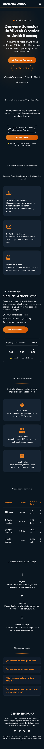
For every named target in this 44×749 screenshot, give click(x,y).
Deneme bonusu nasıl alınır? (20, 669)
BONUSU (14, 3)
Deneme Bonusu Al (22, 60)
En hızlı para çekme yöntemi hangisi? (20, 679)
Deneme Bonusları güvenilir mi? (21, 660)
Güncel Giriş (22, 68)
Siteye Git (22, 137)
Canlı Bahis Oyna (15, 329)
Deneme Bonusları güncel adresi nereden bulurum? (22, 690)
